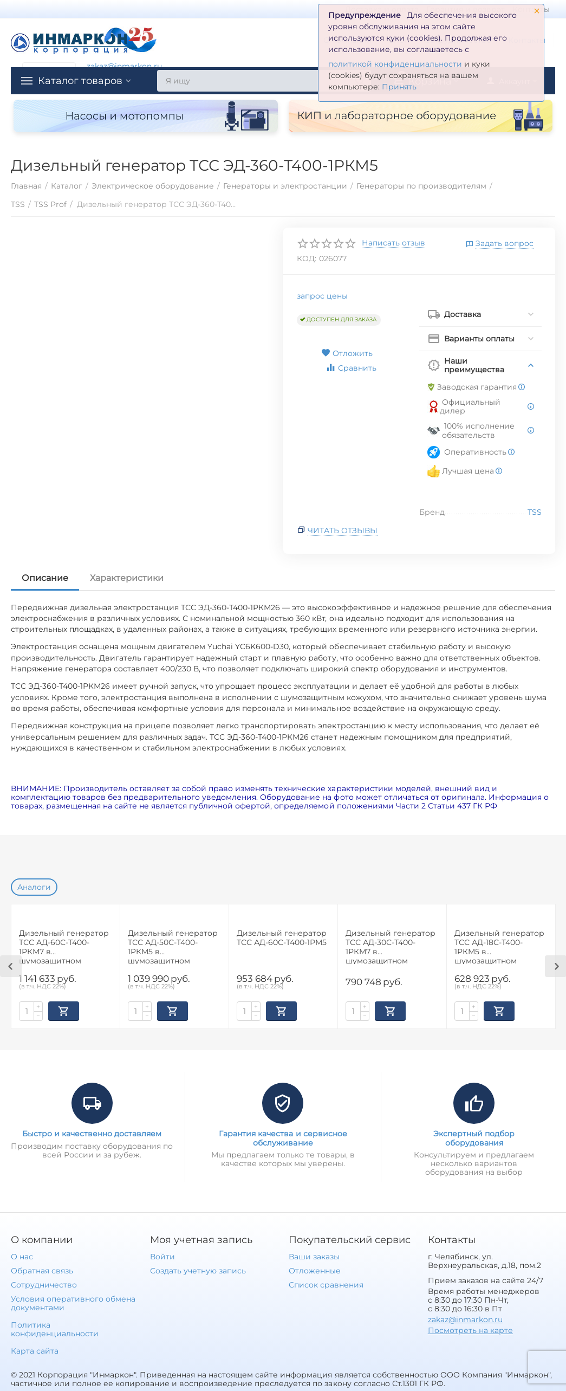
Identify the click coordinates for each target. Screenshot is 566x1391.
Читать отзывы (343, 530)
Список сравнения (326, 1285)
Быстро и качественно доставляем (91, 1133)
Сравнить (351, 368)
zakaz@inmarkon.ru (124, 66)
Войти (162, 1256)
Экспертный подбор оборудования (474, 1138)
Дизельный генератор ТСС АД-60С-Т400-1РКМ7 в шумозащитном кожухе (64, 946)
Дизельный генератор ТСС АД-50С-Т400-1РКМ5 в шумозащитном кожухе (173, 946)
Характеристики (127, 578)
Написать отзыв (393, 243)
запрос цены (322, 296)
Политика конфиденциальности (55, 1329)
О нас (22, 1256)
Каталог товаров (80, 80)
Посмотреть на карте (470, 1330)
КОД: (306, 258)
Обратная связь (42, 1271)
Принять (399, 87)
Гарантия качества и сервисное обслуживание (283, 1138)
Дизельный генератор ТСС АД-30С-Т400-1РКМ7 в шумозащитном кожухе (390, 946)
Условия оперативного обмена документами (73, 1303)
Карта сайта (34, 1351)
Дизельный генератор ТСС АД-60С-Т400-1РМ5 (282, 938)
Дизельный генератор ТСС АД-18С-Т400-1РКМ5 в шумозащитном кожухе (499, 946)
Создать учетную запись (198, 1271)
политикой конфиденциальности (395, 64)
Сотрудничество (44, 1285)
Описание (45, 578)
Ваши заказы (314, 1256)
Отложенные (315, 1271)
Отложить (347, 353)
